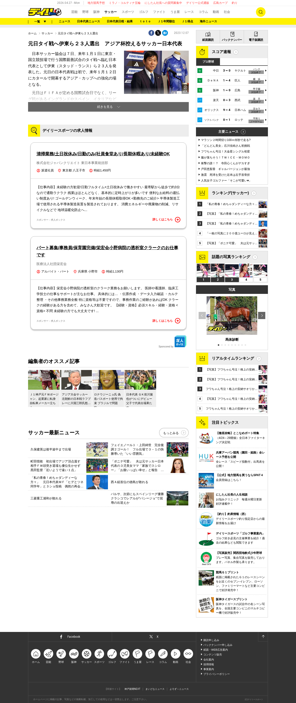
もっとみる (171, 433)
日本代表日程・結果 (120, 21)
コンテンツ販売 (212, 654)
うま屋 (175, 12)
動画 (216, 12)
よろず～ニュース (179, 689)
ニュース (64, 21)
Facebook (73, 636)
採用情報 (208, 664)
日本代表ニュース (88, 21)
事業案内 (208, 669)
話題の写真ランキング (231, 257)
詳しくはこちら (166, 220)
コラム (203, 12)
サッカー (110, 12)
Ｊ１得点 (187, 21)
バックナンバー (232, 40)
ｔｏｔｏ (145, 21)
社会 (227, 12)
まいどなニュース (155, 689)
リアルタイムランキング (233, 358)
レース (189, 12)
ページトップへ (263, 637)
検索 (261, 12)
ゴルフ (143, 12)
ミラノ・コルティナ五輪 (125, 3)
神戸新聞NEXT (132, 689)
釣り (234, 3)
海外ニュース (208, 21)
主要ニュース (228, 131)
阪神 (96, 12)
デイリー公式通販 (197, 3)
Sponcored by (172, 341)
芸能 (74, 12)
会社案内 (208, 659)
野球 (85, 12)
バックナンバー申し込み (217, 644)
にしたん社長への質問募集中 (163, 3)
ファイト (159, 12)
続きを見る (105, 107)
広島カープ (220, 3)
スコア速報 (221, 52)
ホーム (32, 33)
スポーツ (128, 12)
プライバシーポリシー (216, 674)
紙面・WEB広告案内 (215, 649)
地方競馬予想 (96, 3)
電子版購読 (256, 40)
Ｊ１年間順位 (166, 21)
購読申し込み (211, 640)
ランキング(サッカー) (230, 193)
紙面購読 (208, 40)
